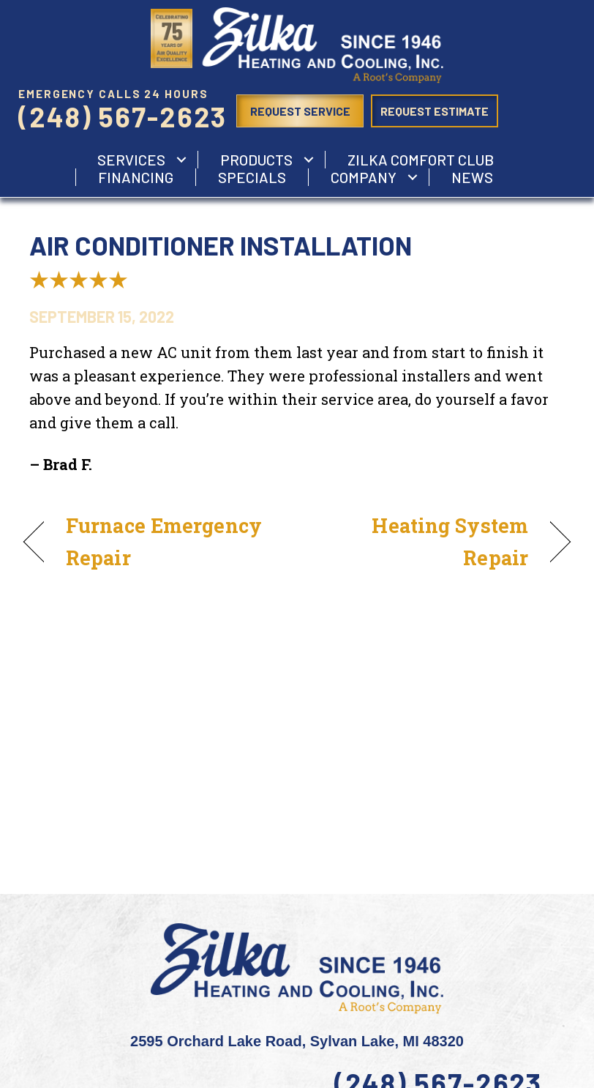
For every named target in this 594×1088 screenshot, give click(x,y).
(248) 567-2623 (122, 116)
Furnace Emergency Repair (164, 541)
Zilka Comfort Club (420, 159)
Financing (135, 177)
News (472, 177)
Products (256, 159)
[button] (181, 159)
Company (363, 177)
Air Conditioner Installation (220, 245)
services (131, 159)
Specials (252, 177)
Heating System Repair (420, 541)
